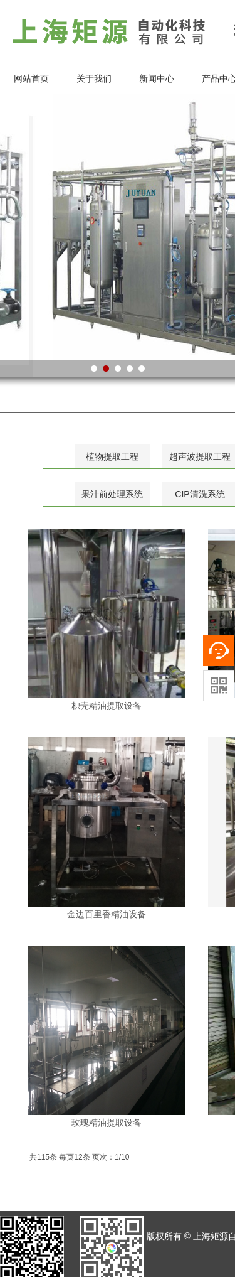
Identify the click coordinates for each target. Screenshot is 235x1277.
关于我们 (94, 78)
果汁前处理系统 (112, 494)
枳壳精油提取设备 (106, 706)
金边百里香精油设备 (106, 914)
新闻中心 (156, 78)
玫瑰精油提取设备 (106, 1123)
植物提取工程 (112, 456)
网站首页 (31, 78)
